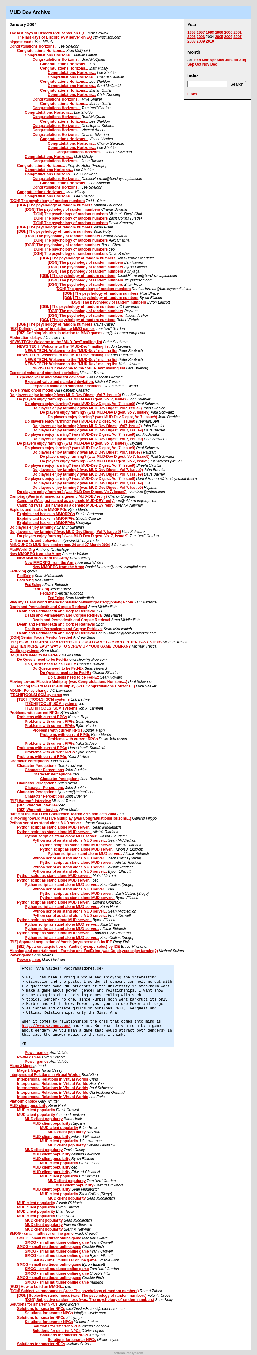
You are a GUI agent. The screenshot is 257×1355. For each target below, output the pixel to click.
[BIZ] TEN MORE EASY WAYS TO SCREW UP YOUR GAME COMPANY (70, 646)
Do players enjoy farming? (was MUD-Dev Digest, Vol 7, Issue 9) (65, 395)
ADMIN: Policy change (29, 690)
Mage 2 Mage (21, 1066)
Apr (212, 60)
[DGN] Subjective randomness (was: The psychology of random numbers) (74, 1291)
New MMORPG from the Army (35, 554)
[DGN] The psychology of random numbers (47, 201)
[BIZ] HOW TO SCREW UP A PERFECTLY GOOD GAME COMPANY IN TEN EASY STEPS (86, 642)
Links (192, 94)
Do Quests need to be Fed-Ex (35, 655)
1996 (191, 32)
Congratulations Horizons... (34, 46)
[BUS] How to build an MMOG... (37, 1286)
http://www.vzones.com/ (46, 1026)
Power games (21, 955)
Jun (228, 60)
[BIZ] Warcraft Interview (30, 801)
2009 (201, 41)
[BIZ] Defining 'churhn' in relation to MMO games (52, 329)
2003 (201, 37)
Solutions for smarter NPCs (34, 1304)
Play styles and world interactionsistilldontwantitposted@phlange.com (71, 602)
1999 (219, 32)
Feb (197, 60)
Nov (205, 64)
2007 (237, 37)
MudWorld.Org (22, 549)
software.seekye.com (128, 1353)
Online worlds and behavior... (35, 540)
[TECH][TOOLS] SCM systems (36, 695)
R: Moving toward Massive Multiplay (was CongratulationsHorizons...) (70, 818)
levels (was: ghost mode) (31, 390)
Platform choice (23, 1101)
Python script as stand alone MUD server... (47, 823)
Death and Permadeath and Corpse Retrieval (48, 607)
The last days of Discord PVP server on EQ (47, 33)
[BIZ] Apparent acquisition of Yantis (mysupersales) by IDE (61, 942)
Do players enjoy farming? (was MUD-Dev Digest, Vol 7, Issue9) (72, 399)
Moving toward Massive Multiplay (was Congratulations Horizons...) (68, 681)
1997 (201, 32)
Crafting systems (24, 651)
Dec (213, 64)
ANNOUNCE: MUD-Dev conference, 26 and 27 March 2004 (60, 545)
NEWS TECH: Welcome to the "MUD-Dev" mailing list (56, 342)
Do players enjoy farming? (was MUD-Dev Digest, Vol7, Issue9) (87, 408)
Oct (198, 64)
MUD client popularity (28, 1106)
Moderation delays (26, 337)
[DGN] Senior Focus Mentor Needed (41, 637)
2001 (237, 32)
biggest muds (21, 42)
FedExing (18, 571)
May (220, 60)
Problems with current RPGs (34, 712)
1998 (210, 32)
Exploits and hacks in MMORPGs (38, 509)
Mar (205, 60)
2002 (191, 37)
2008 (191, 41)
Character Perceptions (29, 761)
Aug (242, 60)
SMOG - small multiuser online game (42, 1233)
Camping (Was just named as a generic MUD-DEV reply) (58, 496)
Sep (190, 64)
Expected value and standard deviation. (44, 373)
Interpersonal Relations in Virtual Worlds (45, 1075)
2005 (219, 37)
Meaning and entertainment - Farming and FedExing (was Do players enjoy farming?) (84, 951)
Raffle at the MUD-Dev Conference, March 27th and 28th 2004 (63, 814)
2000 (228, 32)
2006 (228, 37)
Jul (235, 60)
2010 (210, 41)
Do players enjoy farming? (33, 527)
